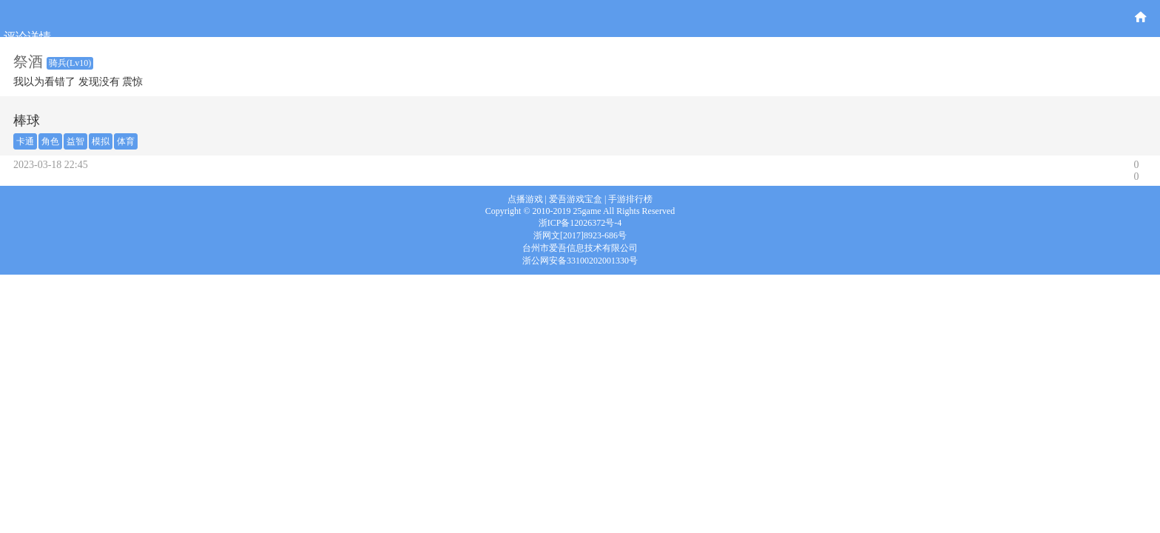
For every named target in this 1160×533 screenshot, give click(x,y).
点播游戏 (525, 199)
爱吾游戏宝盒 (575, 199)
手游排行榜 (630, 199)
